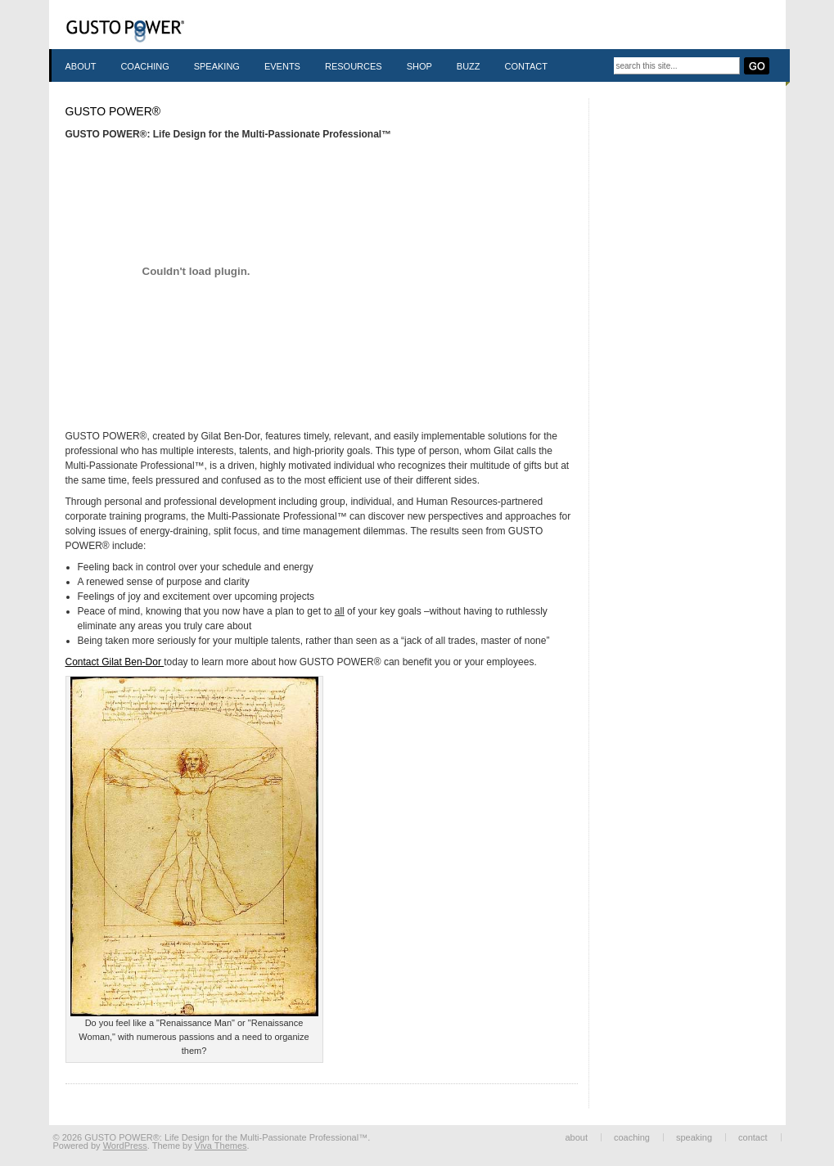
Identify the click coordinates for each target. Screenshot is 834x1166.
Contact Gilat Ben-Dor (115, 662)
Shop (419, 66)
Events (282, 66)
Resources (353, 66)
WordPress (125, 1145)
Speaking (217, 66)
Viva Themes (221, 1145)
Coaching (144, 66)
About (81, 66)
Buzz (468, 66)
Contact (526, 66)
